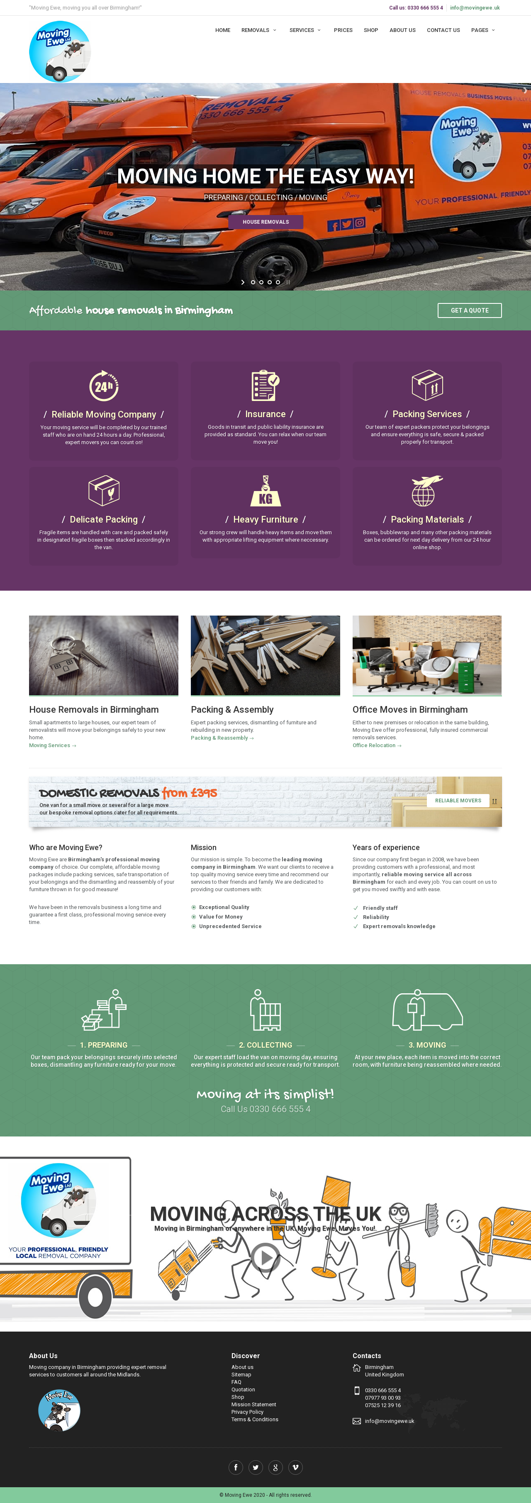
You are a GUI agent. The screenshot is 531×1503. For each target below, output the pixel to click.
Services (306, 30)
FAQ (236, 1382)
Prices (343, 30)
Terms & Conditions (254, 1419)
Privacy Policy (247, 1412)
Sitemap (241, 1374)
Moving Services (49, 745)
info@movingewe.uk (475, 8)
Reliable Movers (458, 801)
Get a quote (470, 310)
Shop (371, 30)
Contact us (443, 30)
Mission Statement (253, 1404)
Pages (484, 30)
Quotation (243, 1389)
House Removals (254, 222)
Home (222, 30)
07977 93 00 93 (383, 1398)
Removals (259, 30)
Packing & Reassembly (219, 738)
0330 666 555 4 (383, 1390)
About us (403, 30)
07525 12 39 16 (383, 1405)
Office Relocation (374, 745)
